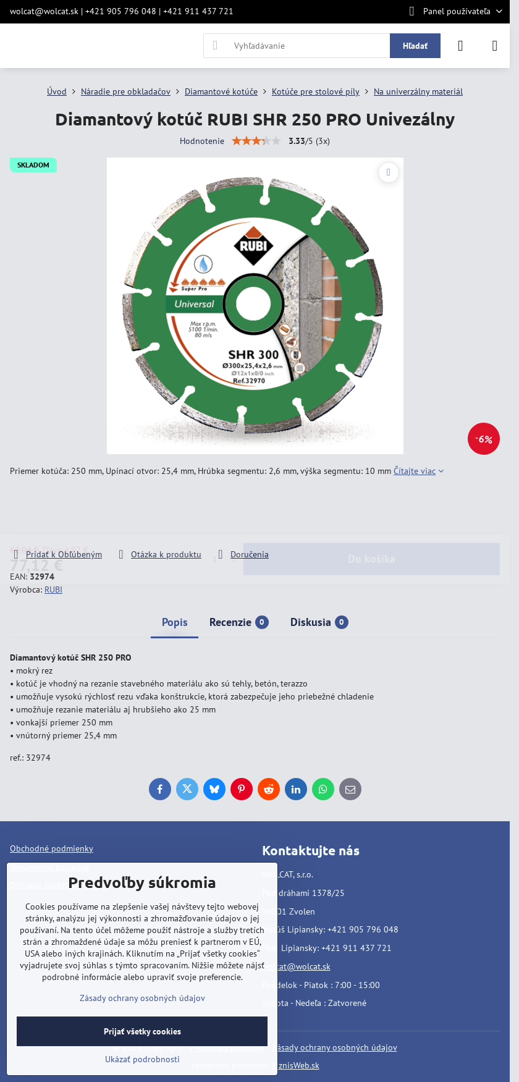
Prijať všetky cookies (142, 1031)
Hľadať (415, 45)
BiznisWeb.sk (295, 1065)
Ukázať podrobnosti (142, 1059)
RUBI (53, 589)
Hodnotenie (202, 140)
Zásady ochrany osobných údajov (334, 1047)
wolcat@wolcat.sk (296, 966)
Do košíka (371, 512)
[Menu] (495, 45)
